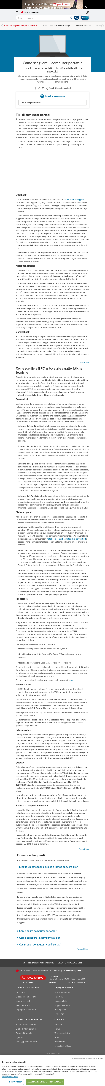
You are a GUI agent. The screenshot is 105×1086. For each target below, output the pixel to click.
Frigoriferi (59, 1013)
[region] (52, 1070)
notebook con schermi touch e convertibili (66, 538)
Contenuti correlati (83, 25)
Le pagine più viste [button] (64, 987)
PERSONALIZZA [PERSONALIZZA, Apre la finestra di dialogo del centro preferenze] (15, 1082)
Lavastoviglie (61, 1001)
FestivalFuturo (23, 1005)
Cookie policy (13, 1077)
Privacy (5, 1077)
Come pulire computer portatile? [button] (36, 930)
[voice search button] (70, 18)
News (57, 1028)
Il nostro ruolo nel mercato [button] (29, 1019)
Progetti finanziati (24, 1033)
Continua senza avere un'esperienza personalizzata (86, 1058)
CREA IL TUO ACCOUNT (70, 962)
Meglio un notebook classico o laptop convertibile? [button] (47, 867)
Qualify (19, 1037)
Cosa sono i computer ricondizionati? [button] (39, 944)
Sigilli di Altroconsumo (27, 1028)
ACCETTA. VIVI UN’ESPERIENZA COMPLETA (45, 1082)
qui (72, 680)
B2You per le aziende (26, 1024)
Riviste (52, 982)
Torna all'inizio (84, 362)
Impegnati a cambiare (26, 1009)
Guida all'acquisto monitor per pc (56, 25)
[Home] (17, 970)
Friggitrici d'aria (62, 1005)
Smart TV (59, 996)
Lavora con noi (23, 1001)
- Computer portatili (58, 88)
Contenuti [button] (60, 1019)
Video (57, 1037)
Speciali (58, 1024)
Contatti (28, 982)
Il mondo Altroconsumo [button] (27, 987)
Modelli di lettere (63, 1046)
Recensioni (60, 1041)
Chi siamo (20, 992)
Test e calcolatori (63, 1033)
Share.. (38, 88)
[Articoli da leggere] (34, 88)
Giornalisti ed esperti (26, 996)
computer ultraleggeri (74, 199)
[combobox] (48, 17)
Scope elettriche (62, 992)
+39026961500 (32, 977)
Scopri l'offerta (77, 982)
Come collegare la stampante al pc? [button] (38, 937)
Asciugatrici (60, 1009)
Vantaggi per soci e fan (26, 1041)
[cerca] (39, 18)
